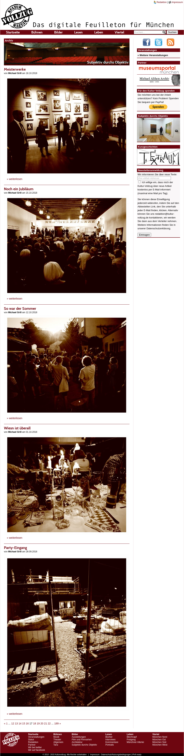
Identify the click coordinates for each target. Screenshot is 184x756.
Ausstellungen (79, 737)
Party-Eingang (15, 547)
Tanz (55, 744)
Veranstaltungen (36, 737)
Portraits (109, 744)
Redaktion (160, 2)
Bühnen (37, 32)
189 (56, 723)
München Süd (159, 742)
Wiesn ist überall (17, 428)
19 (38, 723)
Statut (31, 739)
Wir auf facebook (36, 750)
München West (159, 744)
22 (49, 723)
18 (34, 723)
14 (20, 723)
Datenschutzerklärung (158, 228)
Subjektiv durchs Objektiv (84, 744)
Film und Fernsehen (82, 739)
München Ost (159, 739)
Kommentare (111, 742)
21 (45, 723)
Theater (57, 739)
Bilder (58, 32)
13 (16, 723)
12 (12, 723)
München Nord (159, 737)
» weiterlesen (14, 179)
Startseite (13, 32)
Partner (31, 744)
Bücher (108, 737)
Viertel (119, 32)
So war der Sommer (20, 308)
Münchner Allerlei (135, 742)
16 (27, 723)
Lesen (78, 32)
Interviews (110, 739)
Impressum (175, 2)
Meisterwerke (15, 69)
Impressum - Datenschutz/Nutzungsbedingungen (110, 755)
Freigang (131, 739)
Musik (56, 737)
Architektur (77, 742)
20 (41, 723)
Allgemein (58, 742)
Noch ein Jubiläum (18, 189)
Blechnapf (132, 737)
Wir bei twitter (35, 747)
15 (23, 723)
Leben (98, 32)
